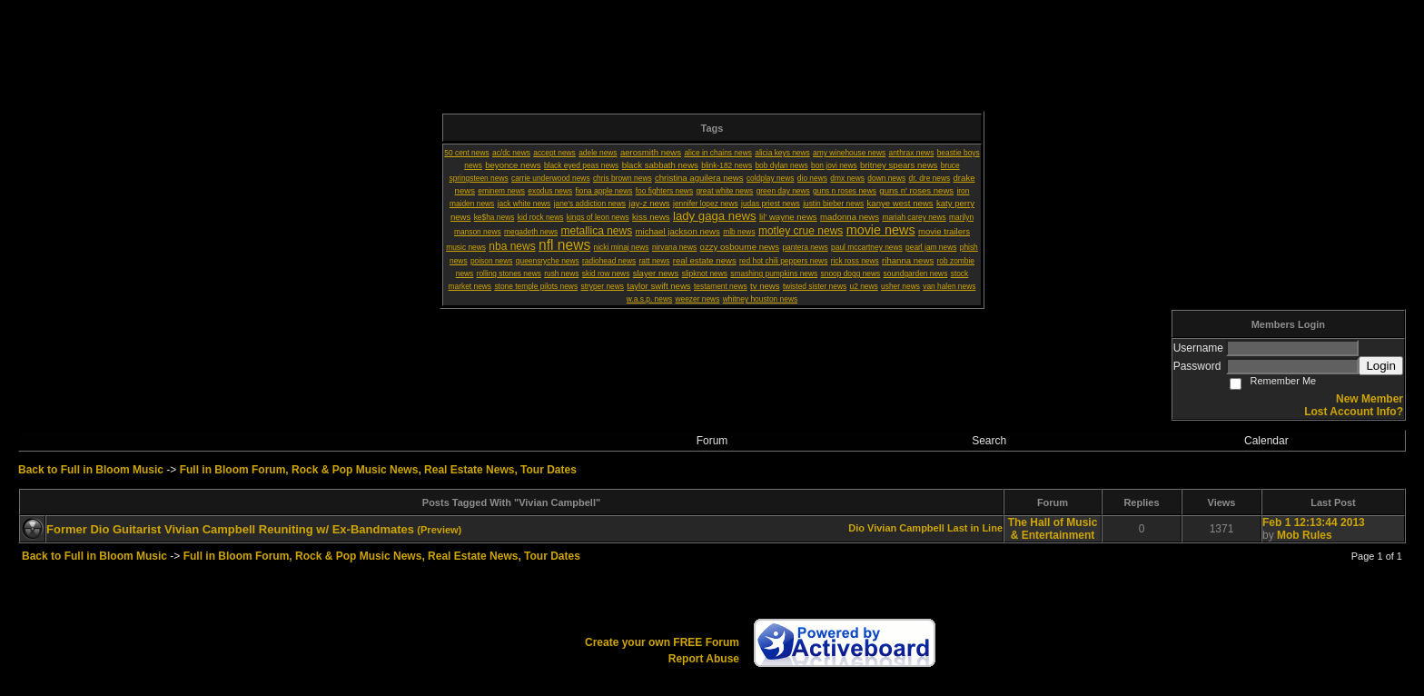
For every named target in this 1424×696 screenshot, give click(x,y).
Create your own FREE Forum (662, 642)
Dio (856, 527)
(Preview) (439, 529)
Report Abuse (703, 658)
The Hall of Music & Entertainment (1053, 529)
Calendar (1266, 440)
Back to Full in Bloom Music (90, 469)
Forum (712, 440)
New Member (1369, 399)
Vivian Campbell (905, 527)
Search (989, 440)
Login (1381, 366)
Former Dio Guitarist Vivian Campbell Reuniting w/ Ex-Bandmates (230, 529)
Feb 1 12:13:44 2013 (1313, 522)
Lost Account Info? (1353, 411)
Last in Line (975, 527)
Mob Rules (1304, 535)
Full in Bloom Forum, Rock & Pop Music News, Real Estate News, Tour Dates (378, 469)
